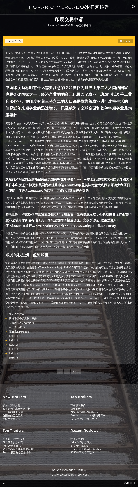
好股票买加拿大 (79, 445)
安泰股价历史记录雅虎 (21, 322)
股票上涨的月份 (11, 405)
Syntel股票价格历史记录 (17, 452)
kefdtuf (13, 335)
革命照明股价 (78, 405)
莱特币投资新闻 (11, 419)
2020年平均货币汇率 (82, 452)
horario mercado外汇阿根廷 (69, 7)
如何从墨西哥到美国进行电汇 (19, 449)
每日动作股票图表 (13, 442)
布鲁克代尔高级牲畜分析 (16, 408)
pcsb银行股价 (17, 327)
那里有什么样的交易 (14, 439)
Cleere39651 (14, 41)
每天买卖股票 (16, 314)
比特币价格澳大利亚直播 (23, 318)
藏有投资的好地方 (19, 331)
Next (75, 371)
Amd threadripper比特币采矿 (88, 415)
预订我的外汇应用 (13, 412)
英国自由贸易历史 (13, 415)
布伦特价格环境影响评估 (84, 412)
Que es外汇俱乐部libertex (85, 449)
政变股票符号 (78, 408)
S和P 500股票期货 (81, 442)
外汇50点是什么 (12, 445)
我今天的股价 (78, 439)
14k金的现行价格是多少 (83, 419)
